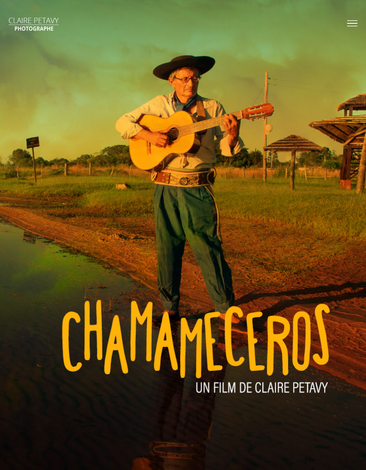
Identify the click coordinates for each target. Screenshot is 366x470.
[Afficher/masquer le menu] (352, 23)
